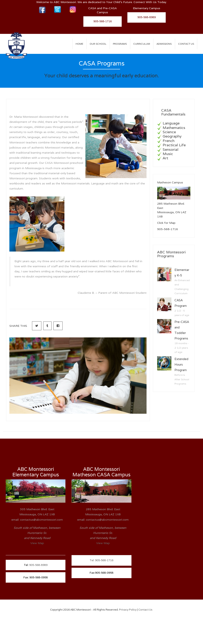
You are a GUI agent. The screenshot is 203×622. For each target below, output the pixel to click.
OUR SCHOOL (98, 43)
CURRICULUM (141, 43)
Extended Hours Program (181, 364)
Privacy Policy (128, 609)
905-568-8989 (146, 17)
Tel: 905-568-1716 (101, 560)
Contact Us (186, 43)
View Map (37, 543)
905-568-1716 (102, 21)
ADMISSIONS (164, 43)
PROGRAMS (120, 43)
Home (79, 43)
